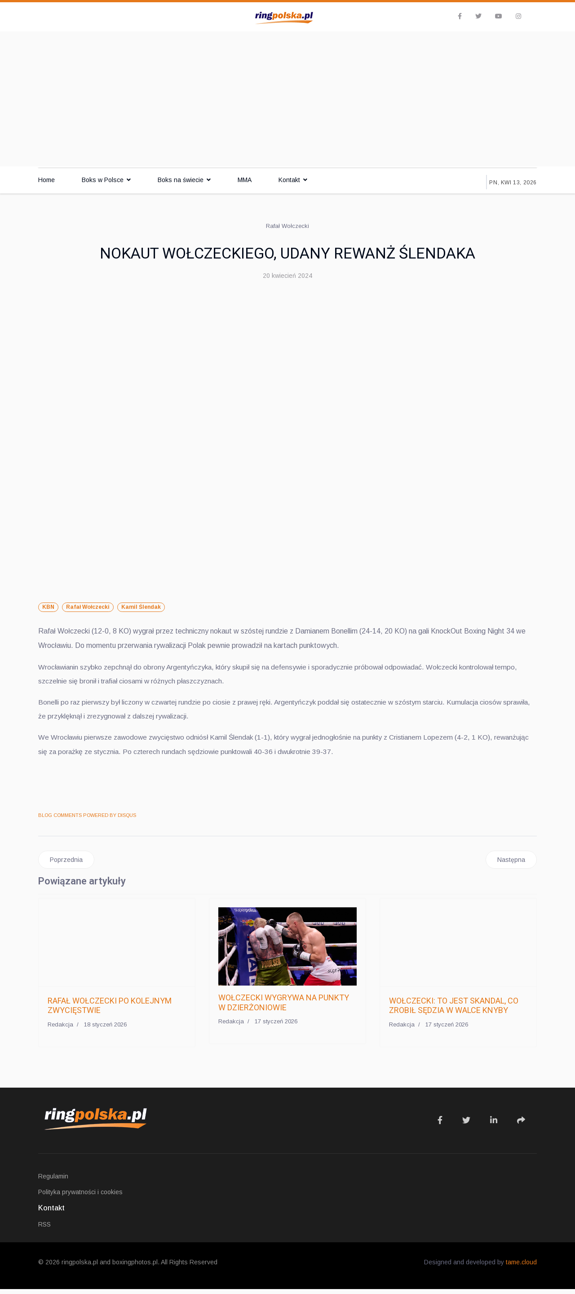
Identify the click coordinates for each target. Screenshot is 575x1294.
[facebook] (460, 16)
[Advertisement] (287, 99)
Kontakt (289, 179)
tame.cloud (521, 1267)
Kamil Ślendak (141, 607)
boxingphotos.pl (135, 1267)
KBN (48, 607)
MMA (245, 179)
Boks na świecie (180, 179)
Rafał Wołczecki (88, 607)
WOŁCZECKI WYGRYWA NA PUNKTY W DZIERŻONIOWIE (283, 1007)
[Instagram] (518, 16)
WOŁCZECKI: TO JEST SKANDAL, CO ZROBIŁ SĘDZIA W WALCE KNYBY (453, 1010)
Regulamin (53, 1181)
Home (46, 179)
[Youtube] (498, 16)
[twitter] (478, 16)
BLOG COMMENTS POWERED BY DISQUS (87, 819)
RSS (44, 1229)
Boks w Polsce (103, 179)
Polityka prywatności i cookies (80, 1196)
